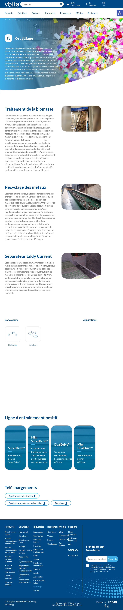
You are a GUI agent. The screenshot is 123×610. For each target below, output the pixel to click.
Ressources (65, 13)
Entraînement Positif (10, 533)
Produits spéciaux (8, 566)
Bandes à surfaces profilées (8, 559)
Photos (50, 540)
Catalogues (52, 544)
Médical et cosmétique (38, 564)
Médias (79, 13)
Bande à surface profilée (25, 551)
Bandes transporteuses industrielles (11, 550)
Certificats (51, 532)
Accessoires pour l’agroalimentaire (25, 559)
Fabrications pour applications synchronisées (25, 578)
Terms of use (103, 571)
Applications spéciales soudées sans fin (25, 568)
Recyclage (37, 586)
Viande (36, 559)
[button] (120, 13)
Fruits (35, 555)
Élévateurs (23, 536)
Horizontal (23, 532)
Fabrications (10, 572)
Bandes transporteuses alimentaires (11, 541)
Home (6, 19)
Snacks (36, 573)
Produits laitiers (37, 540)
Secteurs (36, 13)
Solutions (22, 13)
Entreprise (50, 13)
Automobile (38, 577)
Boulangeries (38, 532)
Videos (50, 536)
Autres (36, 590)
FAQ (70, 544)
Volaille (36, 569)
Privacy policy (61, 603)
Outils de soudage (8, 576)
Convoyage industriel (20, 19)
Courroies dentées (9, 583)
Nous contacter (72, 533)
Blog (61, 532)
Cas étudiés (62, 544)
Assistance (93, 13)
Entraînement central (24, 541)
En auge (22, 546)
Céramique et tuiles (39, 581)
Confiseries (38, 536)
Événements (63, 535)
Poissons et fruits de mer (38, 550)
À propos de (73, 555)
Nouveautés (63, 539)
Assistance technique (72, 539)
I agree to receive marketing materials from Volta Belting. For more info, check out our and (103, 568)
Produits (9, 13)
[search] (42, 4)
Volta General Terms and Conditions (67, 605)
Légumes (37, 546)
